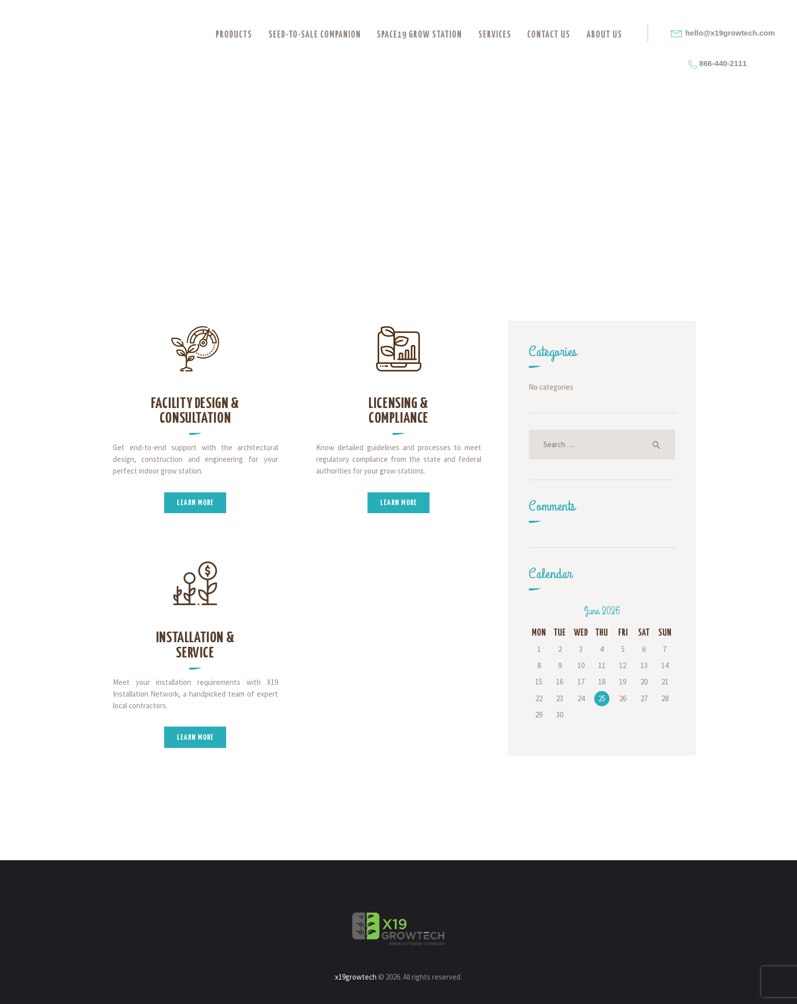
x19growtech (356, 977)
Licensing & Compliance (398, 411)
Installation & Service (195, 645)
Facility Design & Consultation (195, 411)
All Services (377, 192)
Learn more (195, 503)
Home (311, 193)
